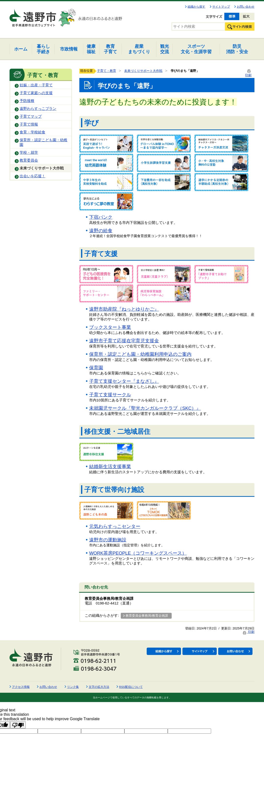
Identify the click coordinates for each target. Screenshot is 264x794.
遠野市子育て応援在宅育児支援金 (124, 340)
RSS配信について (131, 687)
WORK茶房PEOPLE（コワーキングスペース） (138, 553)
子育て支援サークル (110, 394)
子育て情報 (29, 124)
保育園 (96, 367)
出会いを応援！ (32, 176)
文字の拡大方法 (99, 687)
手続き (43, 49)
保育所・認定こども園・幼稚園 (43, 142)
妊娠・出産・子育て (36, 85)
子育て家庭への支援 (36, 93)
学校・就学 (29, 152)
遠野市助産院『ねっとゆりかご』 (124, 309)
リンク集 (73, 687)
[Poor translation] (18, 725)
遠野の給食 (100, 230)
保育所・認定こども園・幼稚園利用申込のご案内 (140, 354)
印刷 (248, 632)
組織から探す (196, 6)
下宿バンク (100, 217)
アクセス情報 (21, 687)
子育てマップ (31, 116)
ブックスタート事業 (110, 327)
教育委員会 (29, 160)
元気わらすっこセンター (114, 526)
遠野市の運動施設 (107, 539)
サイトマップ (221, 6)
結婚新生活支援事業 (110, 466)
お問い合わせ (245, 6)
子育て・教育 (106, 71)
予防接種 (27, 101)
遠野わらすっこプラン (38, 109)
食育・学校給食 (32, 132)
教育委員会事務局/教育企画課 (147, 615)
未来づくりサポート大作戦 (42, 168)
